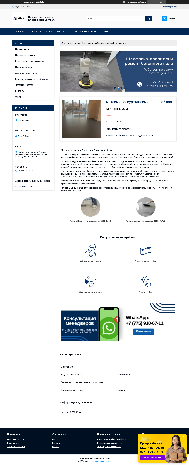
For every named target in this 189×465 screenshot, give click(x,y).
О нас (48, 31)
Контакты (62, 31)
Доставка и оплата (85, 31)
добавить (142, 2)
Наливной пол (80, 43)
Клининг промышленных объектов (31, 79)
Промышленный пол (25, 55)
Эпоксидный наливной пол (109, 446)
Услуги (33, 31)
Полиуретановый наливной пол (111, 439)
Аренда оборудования (26, 73)
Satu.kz (107, 458)
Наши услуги (13, 443)
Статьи (105, 31)
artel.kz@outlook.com (27, 186)
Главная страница (15, 439)
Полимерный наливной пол (109, 443)
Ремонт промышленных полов (29, 61)
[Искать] (148, 18)
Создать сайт (29, 2)
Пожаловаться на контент (100, 461)
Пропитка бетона (23, 67)
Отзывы (55, 446)
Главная (19, 31)
